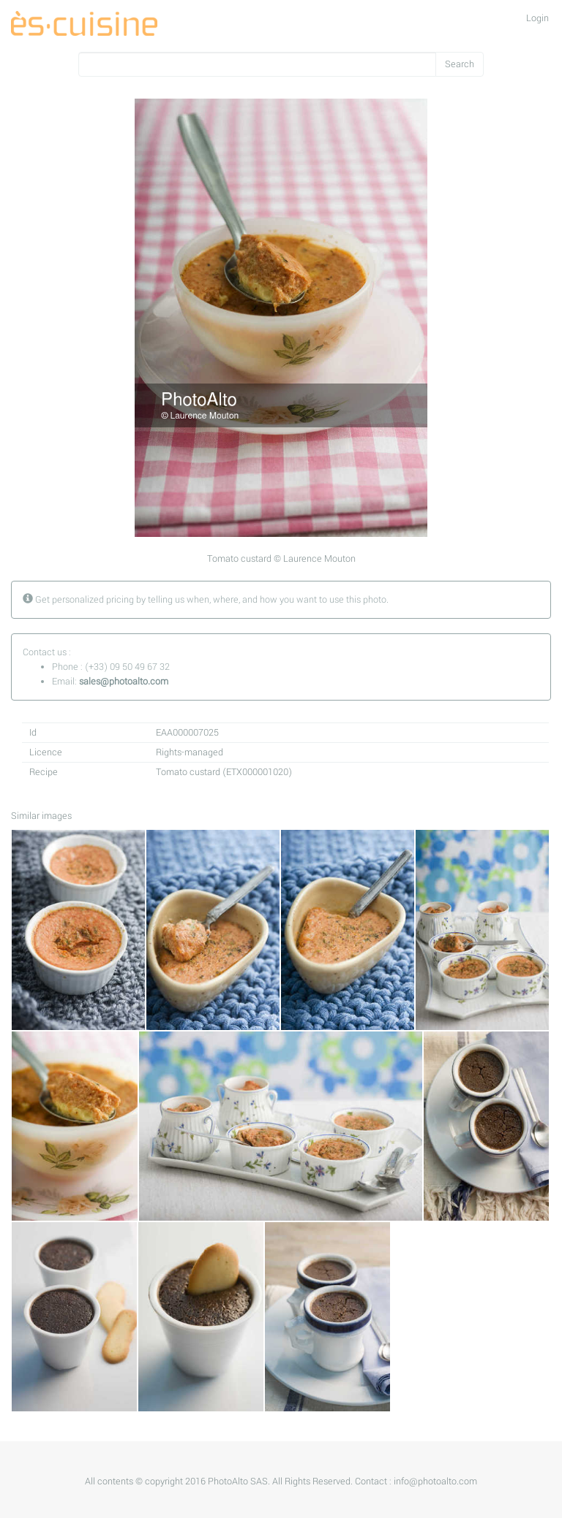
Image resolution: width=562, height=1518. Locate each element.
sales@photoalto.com (123, 681)
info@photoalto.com (435, 1481)
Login (537, 18)
